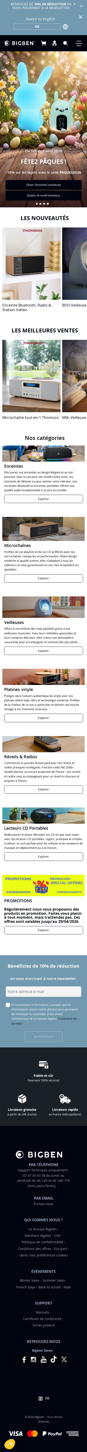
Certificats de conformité (42, 1319)
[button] (37, 204)
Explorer (43, 499)
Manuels (42, 1312)
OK (37, 26)
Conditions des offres (34, 1248)
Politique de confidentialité (42, 1242)
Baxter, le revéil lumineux (43, 195)
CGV (57, 1235)
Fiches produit (43, 1325)
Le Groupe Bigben (42, 1229)
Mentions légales (38, 1235)
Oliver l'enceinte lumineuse (43, 185)
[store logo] (20, 43)
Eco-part (60, 1248)
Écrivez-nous (43, 1204)
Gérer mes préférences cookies (43, 1255)
